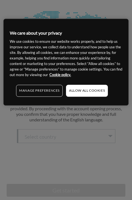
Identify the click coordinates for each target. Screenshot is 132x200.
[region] (66, 62)
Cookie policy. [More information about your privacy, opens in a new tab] (60, 75)
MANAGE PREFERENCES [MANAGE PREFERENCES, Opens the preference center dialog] (39, 91)
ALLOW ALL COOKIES (87, 91)
